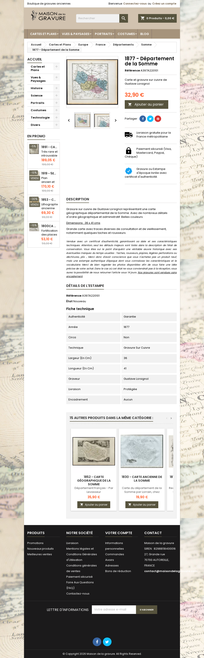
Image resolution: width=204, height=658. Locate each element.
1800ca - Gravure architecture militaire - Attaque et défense (49, 226)
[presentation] (125, 624)
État (69, 301)
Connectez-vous (135, 3)
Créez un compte (164, 3)
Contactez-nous (77, 594)
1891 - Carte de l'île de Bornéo (49, 147)
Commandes (114, 554)
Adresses (112, 565)
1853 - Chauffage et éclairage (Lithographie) (49, 200)
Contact (153, 532)
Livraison (72, 543)
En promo (36, 136)
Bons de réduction (118, 571)
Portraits (103, 34)
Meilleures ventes (39, 554)
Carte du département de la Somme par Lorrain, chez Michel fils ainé (142, 492)
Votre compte (118, 532)
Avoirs (109, 560)
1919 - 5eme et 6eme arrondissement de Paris (49, 173)
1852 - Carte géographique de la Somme (94, 480)
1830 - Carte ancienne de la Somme (142, 479)
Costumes (126, 34)
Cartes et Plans (43, 34)
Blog (144, 34)
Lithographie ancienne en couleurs (50, 210)
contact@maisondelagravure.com (171, 571)
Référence (132, 71)
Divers (35, 125)
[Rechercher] (102, 18)
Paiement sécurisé (79, 577)
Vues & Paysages (75, 34)
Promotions (35, 543)
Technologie (40, 117)
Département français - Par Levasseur (93, 490)
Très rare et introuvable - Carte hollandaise (49, 157)
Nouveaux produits (40, 549)
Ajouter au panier (146, 104)
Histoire (36, 88)
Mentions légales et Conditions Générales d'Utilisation (81, 554)
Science (36, 95)
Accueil (34, 59)
